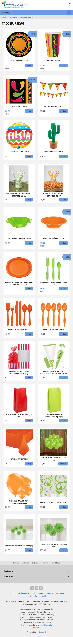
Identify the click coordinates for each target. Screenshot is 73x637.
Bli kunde (25, 563)
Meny (6, 13)
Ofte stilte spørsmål (37, 596)
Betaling (35, 563)
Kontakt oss (55, 563)
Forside (4, 17)
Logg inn (44, 563)
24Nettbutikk (41, 632)
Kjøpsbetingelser (23, 593)
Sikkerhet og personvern (43, 593)
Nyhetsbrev (60, 593)
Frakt (12, 593)
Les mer (29, 625)
